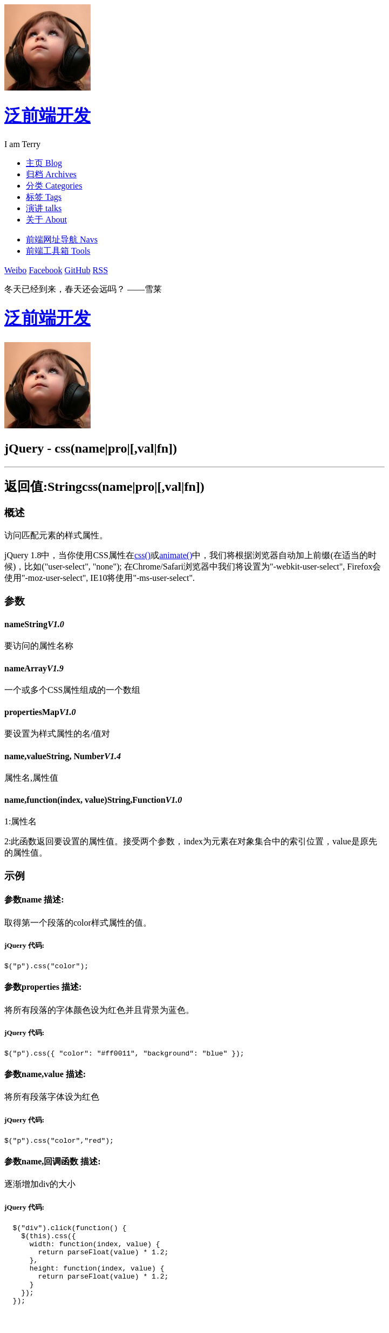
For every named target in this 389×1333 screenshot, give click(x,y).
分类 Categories (54, 185)
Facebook (45, 270)
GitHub (78, 270)
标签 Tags (44, 197)
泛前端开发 (47, 115)
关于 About (46, 219)
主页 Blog (44, 163)
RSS (100, 270)
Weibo (15, 270)
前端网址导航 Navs (62, 239)
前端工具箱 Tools (58, 250)
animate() (175, 555)
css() (142, 555)
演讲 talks (44, 208)
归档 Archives (51, 174)
